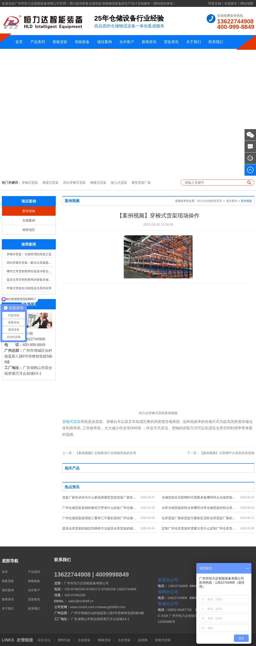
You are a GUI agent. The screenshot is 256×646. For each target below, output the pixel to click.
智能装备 (82, 42)
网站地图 (246, 3)
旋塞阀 (143, 640)
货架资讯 (171, 42)
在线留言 (230, 3)
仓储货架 (84, 640)
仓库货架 (124, 640)
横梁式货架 (50, 182)
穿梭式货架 (30, 182)
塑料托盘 (64, 640)
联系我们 (215, 42)
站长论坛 (44, 640)
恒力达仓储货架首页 (209, 200)
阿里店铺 (214, 3)
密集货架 (60, 42)
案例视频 (28, 211)
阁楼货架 (104, 640)
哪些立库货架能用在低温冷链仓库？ (30, 271)
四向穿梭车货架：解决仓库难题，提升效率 (30, 262)
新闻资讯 (149, 42)
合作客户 (126, 42)
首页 (19, 42)
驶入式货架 (119, 182)
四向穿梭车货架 (74, 182)
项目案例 (104, 42)
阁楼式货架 (98, 182)
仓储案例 (28, 220)
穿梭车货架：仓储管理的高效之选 (29, 254)
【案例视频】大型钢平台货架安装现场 (220, 453)
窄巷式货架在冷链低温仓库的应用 (29, 288)
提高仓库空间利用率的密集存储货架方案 (30, 279)
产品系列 (37, 42)
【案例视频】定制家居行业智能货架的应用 (99, 453)
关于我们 (193, 42)
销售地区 (28, 230)
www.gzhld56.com (112, 607)
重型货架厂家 (141, 182)
